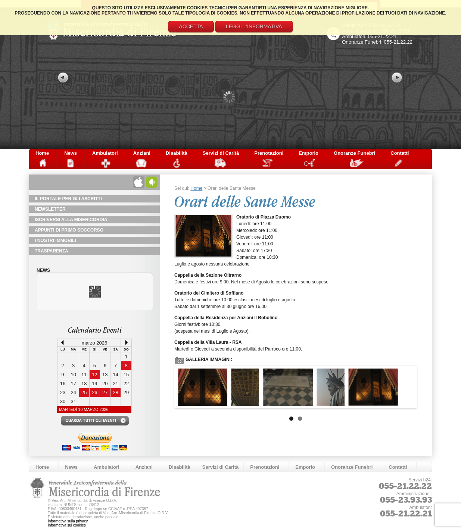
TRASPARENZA (51, 251)
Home (42, 153)
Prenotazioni (268, 153)
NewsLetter (50, 209)
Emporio (308, 153)
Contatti (399, 153)
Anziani (141, 153)
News (70, 153)
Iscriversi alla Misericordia (71, 219)
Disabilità (176, 153)
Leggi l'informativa (254, 26)
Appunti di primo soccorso (69, 230)
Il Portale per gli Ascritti (68, 198)
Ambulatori (105, 153)
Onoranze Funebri (354, 153)
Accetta (191, 26)
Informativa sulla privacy (68, 521)
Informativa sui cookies (67, 525)
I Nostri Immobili (55, 240)
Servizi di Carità (221, 153)
